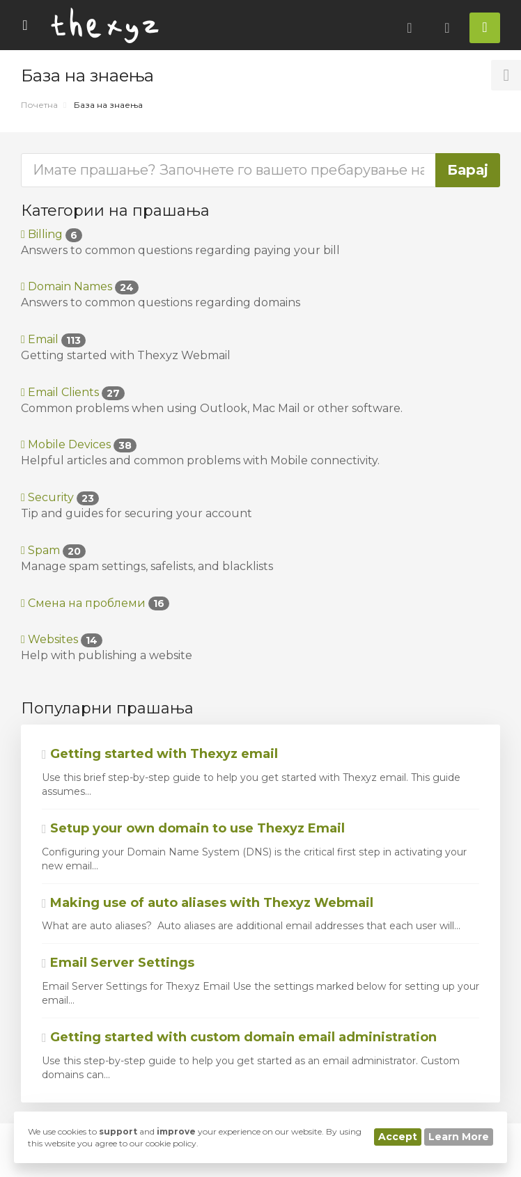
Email (53, 339)
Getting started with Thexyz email (160, 753)
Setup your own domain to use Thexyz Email (193, 828)
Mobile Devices (79, 444)
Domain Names (80, 286)
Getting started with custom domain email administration (239, 1037)
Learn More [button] (458, 1136)
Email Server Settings (118, 962)
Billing (51, 234)
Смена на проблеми (95, 603)
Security (60, 497)
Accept (397, 1136)
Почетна (39, 105)
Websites (61, 639)
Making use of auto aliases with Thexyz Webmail (207, 902)
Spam (53, 550)
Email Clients (73, 392)
